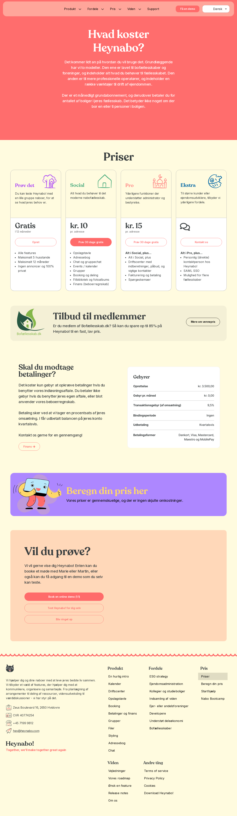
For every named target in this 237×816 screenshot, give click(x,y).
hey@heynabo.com (26, 731)
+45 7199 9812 (23, 723)
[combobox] (216, 9)
